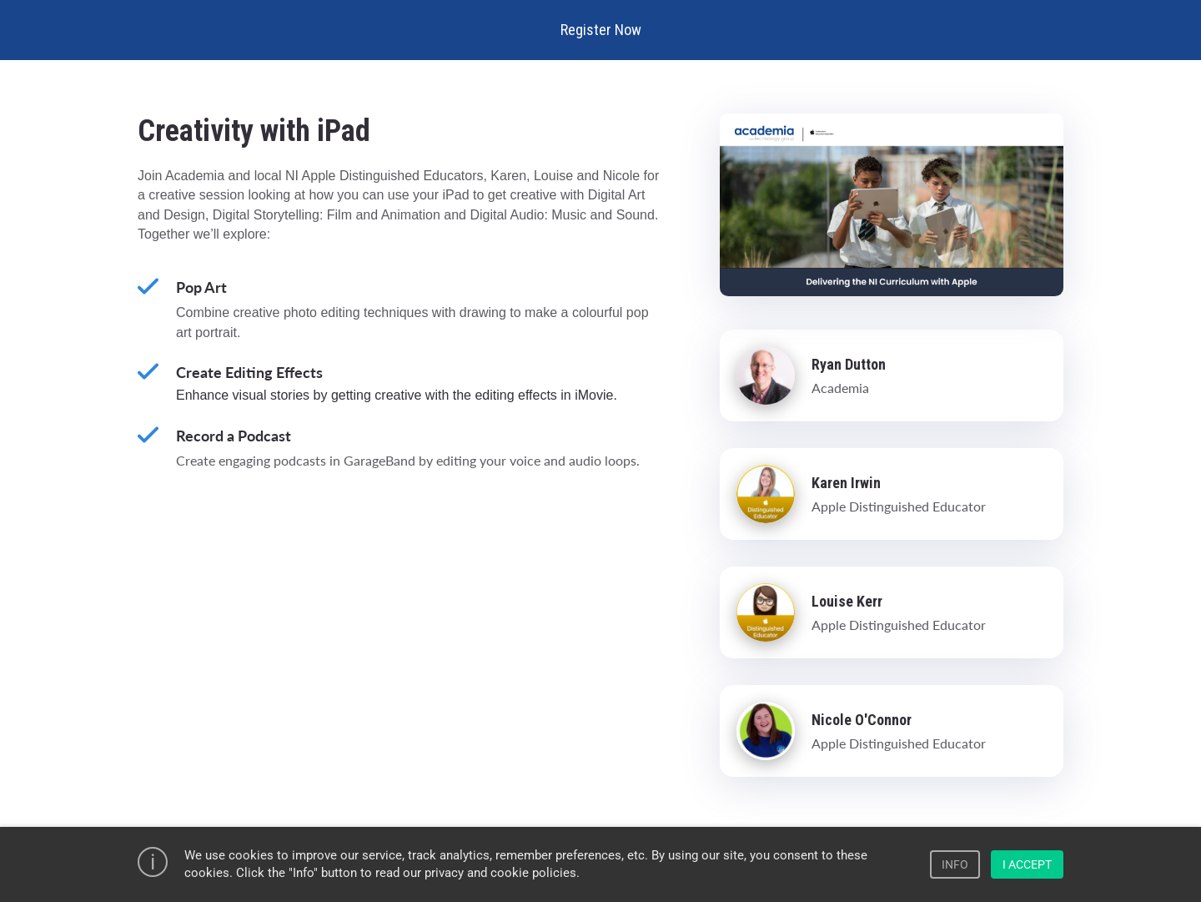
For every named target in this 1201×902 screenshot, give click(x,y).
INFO (955, 864)
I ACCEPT (1027, 864)
